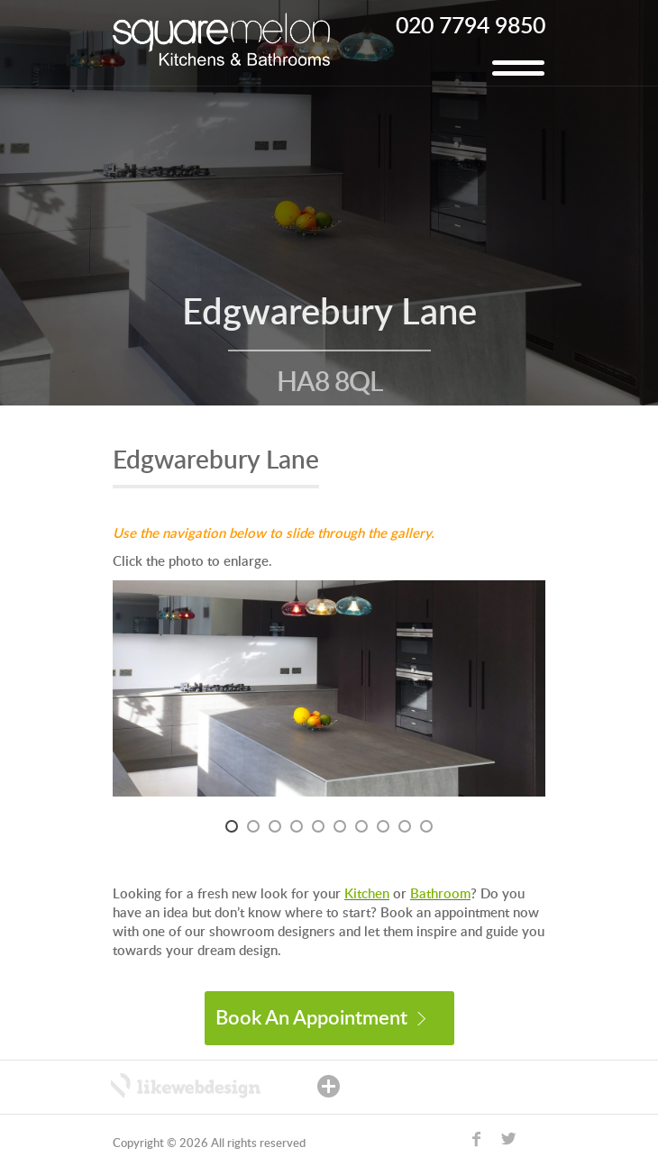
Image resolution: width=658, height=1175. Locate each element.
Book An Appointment (320, 1018)
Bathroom (440, 894)
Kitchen (366, 894)
